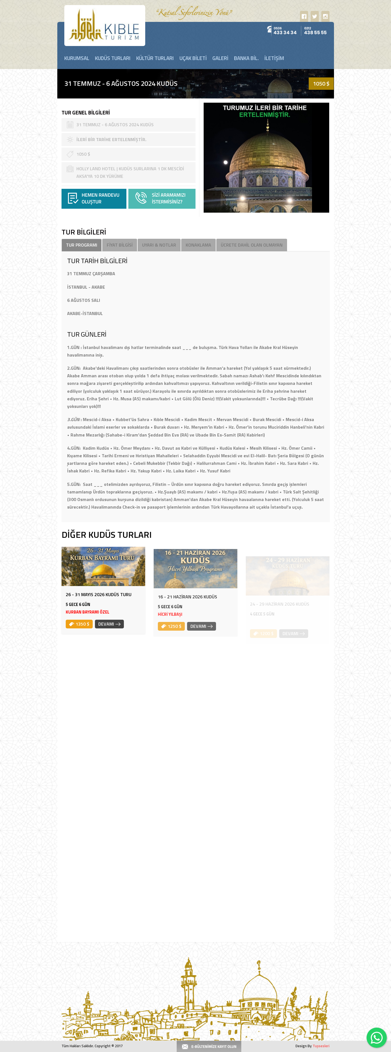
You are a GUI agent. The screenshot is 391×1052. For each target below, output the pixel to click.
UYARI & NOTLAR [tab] (159, 245)
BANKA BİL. (246, 58)
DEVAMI (109, 628)
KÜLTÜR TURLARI (155, 58)
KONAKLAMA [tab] (198, 245)
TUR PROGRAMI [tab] (81, 245)
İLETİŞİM (274, 58)
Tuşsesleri (321, 1046)
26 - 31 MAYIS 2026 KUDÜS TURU (98, 599)
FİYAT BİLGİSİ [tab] (120, 245)
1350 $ (79, 628)
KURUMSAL (76, 58)
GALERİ (220, 58)
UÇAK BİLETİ (193, 58)
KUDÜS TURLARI (113, 58)
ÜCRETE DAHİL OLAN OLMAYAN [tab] (252, 245)
